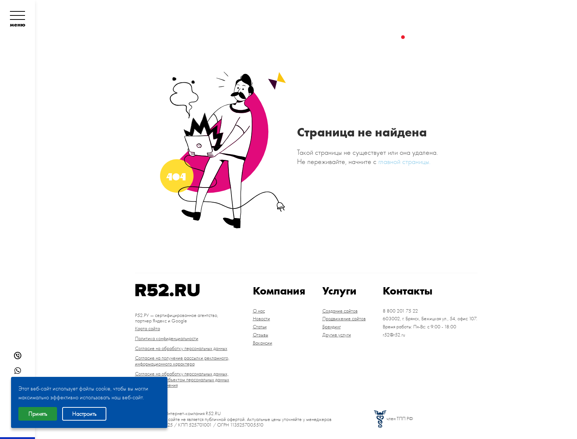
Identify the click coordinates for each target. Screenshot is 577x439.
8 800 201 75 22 (436, 11)
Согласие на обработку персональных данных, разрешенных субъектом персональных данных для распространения (182, 379)
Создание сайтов (340, 311)
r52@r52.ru (394, 335)
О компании (161, 37)
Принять (37, 414)
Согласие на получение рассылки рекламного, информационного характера (182, 361)
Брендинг (331, 327)
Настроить (84, 414)
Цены (289, 37)
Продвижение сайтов (344, 319)
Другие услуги (336, 335)
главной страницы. (404, 161)
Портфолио (216, 37)
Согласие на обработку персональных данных (181, 348)
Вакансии (262, 343)
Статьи (260, 327)
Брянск (459, 22)
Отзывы (260, 335)
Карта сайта (147, 329)
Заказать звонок (442, 37)
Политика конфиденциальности (166, 339)
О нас (259, 311)
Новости (261, 319)
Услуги (259, 37)
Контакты (325, 37)
